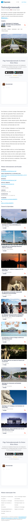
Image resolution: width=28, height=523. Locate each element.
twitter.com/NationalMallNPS (7, 203)
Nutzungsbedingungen (22, 516)
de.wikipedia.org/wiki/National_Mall (8, 180)
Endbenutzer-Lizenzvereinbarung (7, 518)
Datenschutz (15, 518)
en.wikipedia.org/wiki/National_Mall (8, 171)
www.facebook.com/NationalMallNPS (9, 199)
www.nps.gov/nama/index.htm (7, 184)
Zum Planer (24, 2)
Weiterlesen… (4, 18)
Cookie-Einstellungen (22, 518)
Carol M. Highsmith (17, 52)
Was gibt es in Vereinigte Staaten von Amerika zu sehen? (6, 502)
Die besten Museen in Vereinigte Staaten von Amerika (19, 502)
